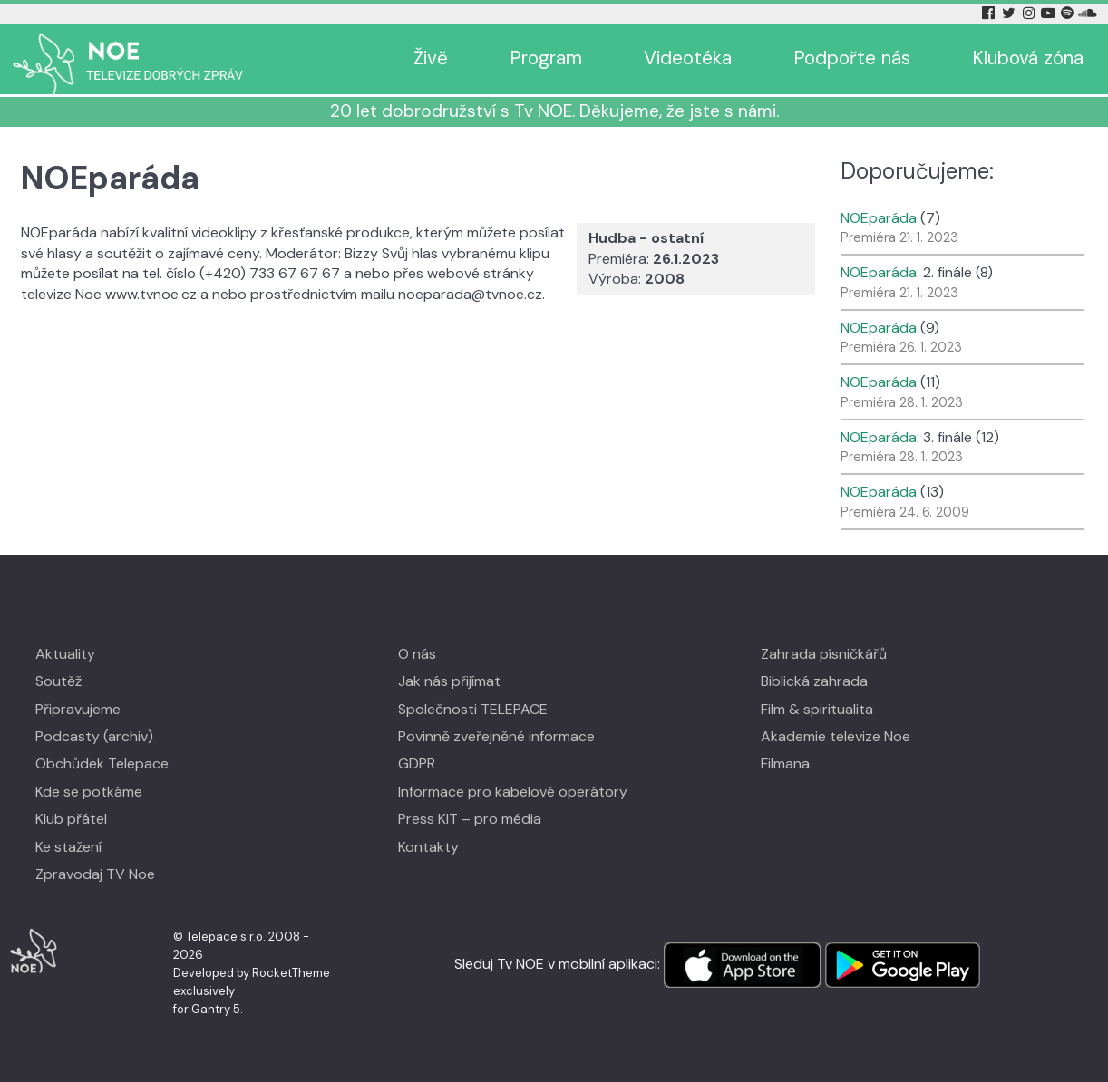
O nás (417, 653)
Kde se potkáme (88, 791)
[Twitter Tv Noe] (1010, 13)
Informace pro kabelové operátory (512, 791)
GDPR (416, 763)
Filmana (785, 763)
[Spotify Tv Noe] (1069, 13)
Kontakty (428, 846)
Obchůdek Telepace (102, 763)
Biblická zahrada (814, 681)
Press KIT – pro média (469, 818)
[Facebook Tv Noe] (990, 13)
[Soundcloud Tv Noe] (1087, 13)
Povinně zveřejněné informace (496, 736)
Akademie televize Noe (835, 736)
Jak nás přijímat (449, 681)
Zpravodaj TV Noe (95, 874)
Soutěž (58, 681)
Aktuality (65, 653)
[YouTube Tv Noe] (1050, 13)
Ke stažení (68, 846)
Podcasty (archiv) (94, 736)
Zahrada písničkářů (824, 653)
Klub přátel (71, 818)
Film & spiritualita (817, 709)
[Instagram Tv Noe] (1032, 13)
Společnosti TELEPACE (473, 709)
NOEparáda (879, 217)
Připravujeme (78, 709)
